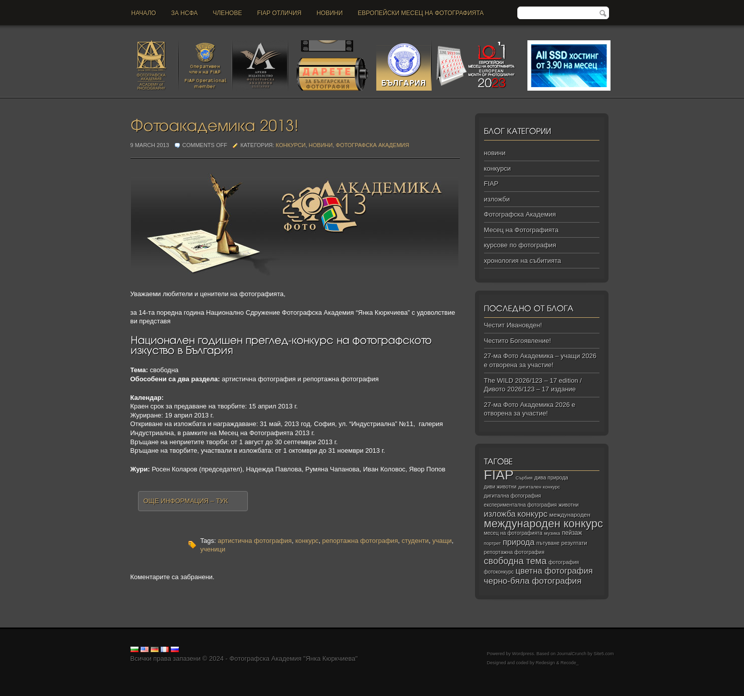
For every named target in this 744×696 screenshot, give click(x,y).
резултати (574, 543)
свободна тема (515, 561)
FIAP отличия (279, 13)
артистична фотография (255, 540)
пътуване (548, 543)
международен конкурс (543, 523)
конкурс (306, 540)
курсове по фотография (520, 245)
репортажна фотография (360, 540)
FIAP (491, 183)
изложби (497, 199)
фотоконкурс (499, 572)
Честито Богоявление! (517, 340)
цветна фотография (554, 571)
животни (569, 505)
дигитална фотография (513, 496)
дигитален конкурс (539, 487)
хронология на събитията (522, 260)
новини (329, 13)
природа (518, 541)
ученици (213, 549)
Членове (227, 13)
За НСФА (184, 13)
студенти (415, 540)
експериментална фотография (520, 505)
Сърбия (523, 477)
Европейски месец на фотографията (421, 13)
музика (552, 533)
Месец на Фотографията (521, 230)
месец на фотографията (513, 533)
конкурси (290, 145)
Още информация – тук (186, 501)
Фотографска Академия (373, 145)
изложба (500, 513)
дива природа (551, 477)
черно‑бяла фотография (533, 581)
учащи (441, 540)
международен (570, 514)
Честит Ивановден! (513, 325)
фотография (564, 562)
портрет (492, 543)
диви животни (500, 487)
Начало (143, 13)
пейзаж (572, 532)
